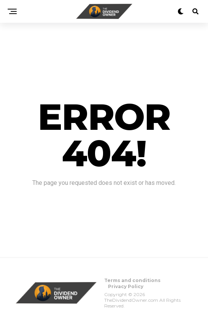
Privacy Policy (125, 286)
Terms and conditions (132, 280)
